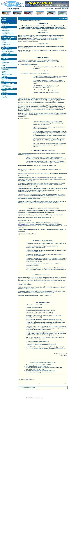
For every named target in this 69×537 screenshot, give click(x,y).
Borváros (4, 35)
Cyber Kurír (5, 48)
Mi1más (4, 73)
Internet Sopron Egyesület (37, 397)
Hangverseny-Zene (7, 46)
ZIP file (50, 365)
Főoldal (3, 21)
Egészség (4, 92)
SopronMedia (5, 62)
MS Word (44, 365)
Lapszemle (5, 23)
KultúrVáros (5, 28)
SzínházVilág (5, 32)
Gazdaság (4, 78)
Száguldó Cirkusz (6, 86)
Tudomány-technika (8, 88)
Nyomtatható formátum (28, 387)
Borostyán (4, 96)
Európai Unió (6, 55)
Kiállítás (4, 42)
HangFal (4, 71)
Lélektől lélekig (6, 30)
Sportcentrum (5, 85)
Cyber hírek (5, 58)
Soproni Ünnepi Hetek (8, 33)
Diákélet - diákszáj (7, 74)
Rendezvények (6, 44)
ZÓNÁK (3, 18)
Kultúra (3, 27)
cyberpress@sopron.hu (64, 7)
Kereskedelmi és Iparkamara (6, 80)
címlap (19, 383)
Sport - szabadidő (7, 83)
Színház (4, 41)
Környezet (4, 94)
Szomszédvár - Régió (7, 51)
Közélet (4, 60)
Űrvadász (4, 90)
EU (2, 57)
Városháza (5, 64)
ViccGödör (4, 76)
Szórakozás (5, 67)
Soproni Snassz (6, 53)
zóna (40, 383)
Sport (3, 65)
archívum (65, 383)
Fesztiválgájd (5, 69)
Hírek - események (7, 49)
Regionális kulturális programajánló (8, 38)
